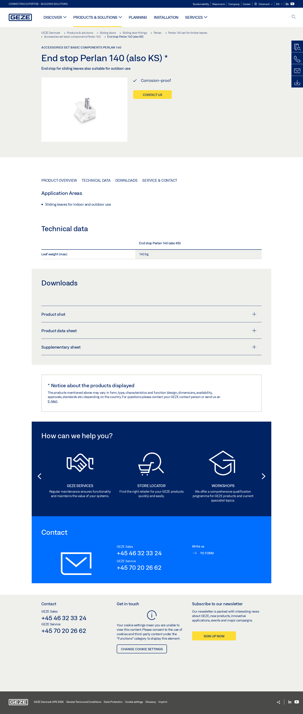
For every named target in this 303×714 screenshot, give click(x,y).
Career (247, 4)
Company (234, 4)
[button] (263, 4)
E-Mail (53, 401)
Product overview (59, 180)
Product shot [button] (148, 314)
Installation (166, 17)
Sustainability (201, 4)
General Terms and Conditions (83, 701)
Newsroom (218, 4)
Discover (52, 17)
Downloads (126, 180)
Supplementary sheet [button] (148, 347)
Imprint (162, 701)
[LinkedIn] (287, 4)
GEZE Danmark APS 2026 (49, 701)
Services (194, 17)
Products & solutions (95, 17)
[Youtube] (292, 4)
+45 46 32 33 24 (139, 552)
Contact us (152, 95)
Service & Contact (159, 180)
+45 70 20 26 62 (139, 567)
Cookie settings (134, 701)
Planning (138, 17)
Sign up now (214, 636)
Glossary (151, 701)
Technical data (96, 180)
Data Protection (113, 701)
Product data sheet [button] (148, 330)
